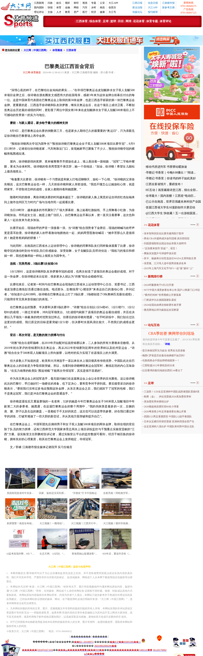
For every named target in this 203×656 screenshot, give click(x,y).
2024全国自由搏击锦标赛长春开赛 (162, 304)
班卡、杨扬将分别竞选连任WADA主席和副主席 (170, 258)
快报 (50, 7)
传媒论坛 (137, 12)
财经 (76, 2)
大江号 (112, 12)
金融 (67, 7)
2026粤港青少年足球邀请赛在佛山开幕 (165, 411)
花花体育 (139, 21)
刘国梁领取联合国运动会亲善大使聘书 (165, 243)
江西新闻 (39, 2)
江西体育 (82, 21)
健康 (102, 12)
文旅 (50, 12)
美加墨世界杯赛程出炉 (156, 401)
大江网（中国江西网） (36, 50)
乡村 (93, 7)
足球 (106, 21)
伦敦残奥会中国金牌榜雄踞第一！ (161, 360)
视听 (67, 2)
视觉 (84, 2)
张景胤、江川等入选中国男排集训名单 (165, 263)
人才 (58, 12)
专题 (93, 2)
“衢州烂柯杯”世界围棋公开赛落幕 (162, 294)
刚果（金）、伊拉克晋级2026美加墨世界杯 (167, 396)
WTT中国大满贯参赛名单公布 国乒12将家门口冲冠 (172, 289)
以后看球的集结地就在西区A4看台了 (162, 370)
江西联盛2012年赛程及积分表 (158, 365)
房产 (76, 12)
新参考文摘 (168, 7)
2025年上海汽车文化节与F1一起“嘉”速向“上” (168, 268)
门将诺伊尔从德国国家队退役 (160, 299)
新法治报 (137, 7)
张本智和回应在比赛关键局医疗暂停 (164, 233)
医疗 (84, 12)
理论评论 (39, 12)
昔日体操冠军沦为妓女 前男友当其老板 (163, 350)
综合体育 (95, 21)
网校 (76, 7)
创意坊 (112, 7)
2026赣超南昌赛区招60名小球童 (161, 406)
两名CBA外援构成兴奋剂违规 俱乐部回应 (167, 238)
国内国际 (39, 7)
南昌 (102, 7)
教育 (67, 12)
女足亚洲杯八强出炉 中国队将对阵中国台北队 (169, 426)
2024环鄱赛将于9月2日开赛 (159, 284)
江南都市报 (168, 2)
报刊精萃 (153, 12)
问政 (50, 2)
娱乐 (58, 2)
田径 (120, 21)
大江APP (113, 2)
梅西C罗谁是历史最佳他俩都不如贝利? (163, 355)
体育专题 (152, 21)
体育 (58, 7)
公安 (102, 2)
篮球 (113, 21)
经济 (93, 12)
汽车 (84, 7)
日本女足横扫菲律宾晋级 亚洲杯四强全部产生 (169, 421)
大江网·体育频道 (32, 72)
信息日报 (153, 2)
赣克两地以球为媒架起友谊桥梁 (161, 309)
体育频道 (57, 50)
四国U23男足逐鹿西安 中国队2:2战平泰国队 (168, 416)
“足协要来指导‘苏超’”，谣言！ (161, 248)
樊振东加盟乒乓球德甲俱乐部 (160, 253)
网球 (128, 21)
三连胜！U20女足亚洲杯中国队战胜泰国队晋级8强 (171, 391)
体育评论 (165, 21)
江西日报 (137, 2)
